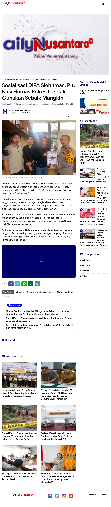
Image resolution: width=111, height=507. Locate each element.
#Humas (30, 292)
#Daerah (20, 292)
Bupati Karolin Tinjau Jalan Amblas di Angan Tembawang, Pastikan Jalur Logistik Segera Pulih (39, 319)
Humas (18, 79)
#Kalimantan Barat (65, 292)
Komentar (72, 117)
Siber (103, 494)
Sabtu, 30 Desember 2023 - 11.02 (19, 113)
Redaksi (92, 494)
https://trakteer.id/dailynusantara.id (94, 91)
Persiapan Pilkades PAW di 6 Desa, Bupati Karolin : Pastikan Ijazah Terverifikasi (19, 476)
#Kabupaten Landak (45, 292)
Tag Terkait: (8, 292)
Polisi (55, 79)
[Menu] (109, 4)
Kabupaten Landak (29, 79)
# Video (83, 276)
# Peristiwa (85, 270)
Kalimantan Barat (45, 79)
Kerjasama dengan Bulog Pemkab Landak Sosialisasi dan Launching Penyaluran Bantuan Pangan (19, 393)
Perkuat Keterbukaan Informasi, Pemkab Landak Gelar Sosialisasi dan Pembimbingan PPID (39, 326)
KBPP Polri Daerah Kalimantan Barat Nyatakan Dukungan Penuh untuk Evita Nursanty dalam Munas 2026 (58, 478)
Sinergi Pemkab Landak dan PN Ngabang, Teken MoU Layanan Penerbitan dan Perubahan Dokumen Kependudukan (37, 312)
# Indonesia (85, 260)
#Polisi (6, 296)
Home (4, 79)
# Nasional (85, 265)
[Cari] (103, 4)
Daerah (11, 79)
